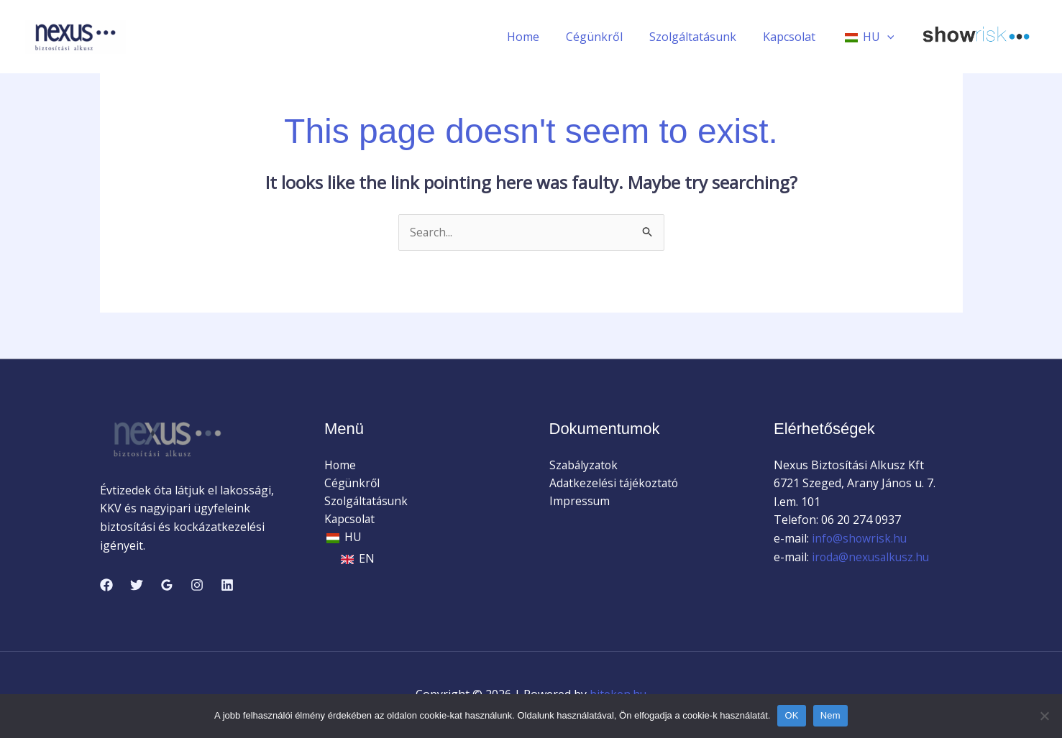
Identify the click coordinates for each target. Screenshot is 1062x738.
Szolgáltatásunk (702, 37)
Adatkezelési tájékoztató (615, 484)
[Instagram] (197, 584)
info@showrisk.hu (859, 539)
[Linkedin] (227, 584)
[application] (889, 37)
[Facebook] (106, 584)
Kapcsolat (795, 37)
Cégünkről (607, 37)
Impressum (579, 501)
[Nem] (1044, 716)
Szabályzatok (585, 465)
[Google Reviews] (166, 584)
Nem (830, 715)
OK (791, 715)
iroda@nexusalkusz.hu (872, 557)
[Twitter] (136, 584)
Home (539, 37)
